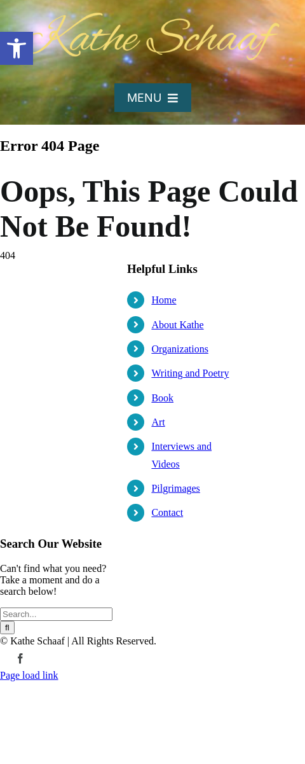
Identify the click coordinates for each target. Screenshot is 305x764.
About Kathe (177, 324)
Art (158, 422)
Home (163, 300)
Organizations (179, 349)
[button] (16, 48)
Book (162, 397)
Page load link (29, 675)
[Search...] (56, 614)
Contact (167, 512)
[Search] (7, 627)
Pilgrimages (175, 488)
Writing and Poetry (190, 373)
